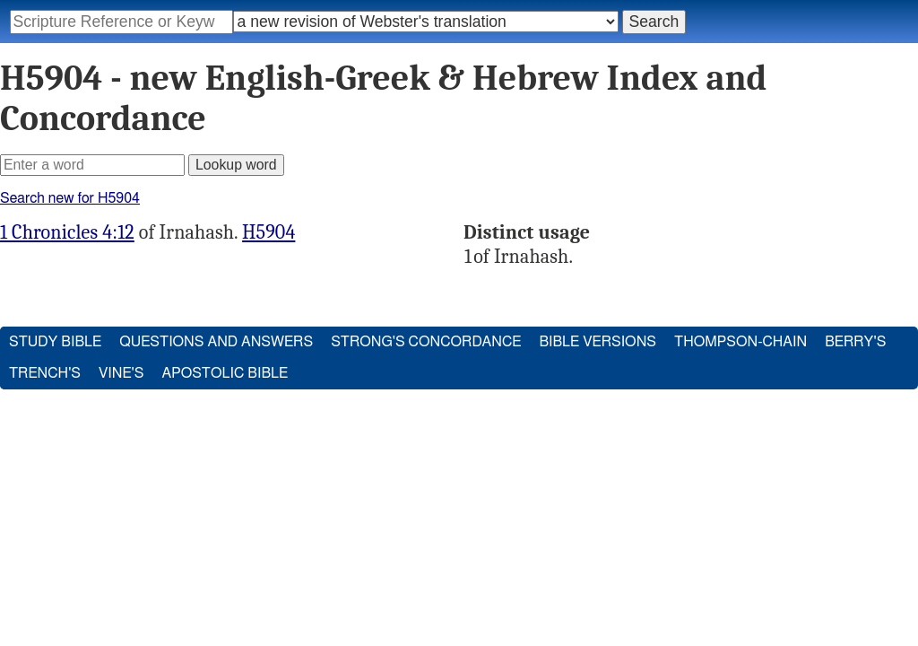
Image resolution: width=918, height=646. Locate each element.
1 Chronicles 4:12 (67, 232)
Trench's (45, 373)
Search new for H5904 (70, 198)
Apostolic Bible (224, 373)
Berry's (855, 342)
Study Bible (55, 342)
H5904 (268, 232)
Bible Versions (597, 342)
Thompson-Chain (740, 342)
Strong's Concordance (426, 342)
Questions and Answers (216, 342)
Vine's (121, 373)
